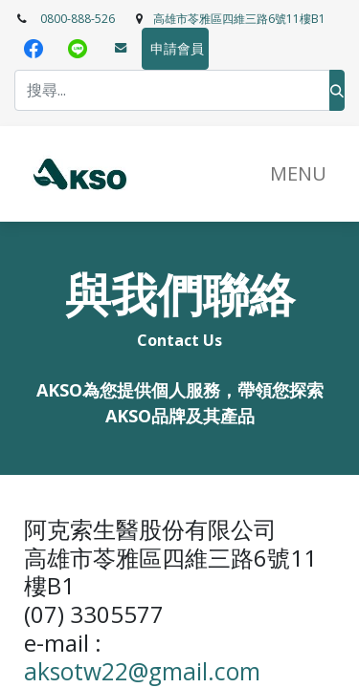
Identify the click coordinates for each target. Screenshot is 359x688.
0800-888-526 (77, 19)
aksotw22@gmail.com (142, 671)
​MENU (298, 173)
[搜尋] (337, 90)
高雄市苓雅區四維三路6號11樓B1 (239, 19)
